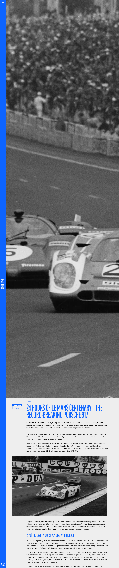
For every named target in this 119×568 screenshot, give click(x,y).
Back (28, 402)
